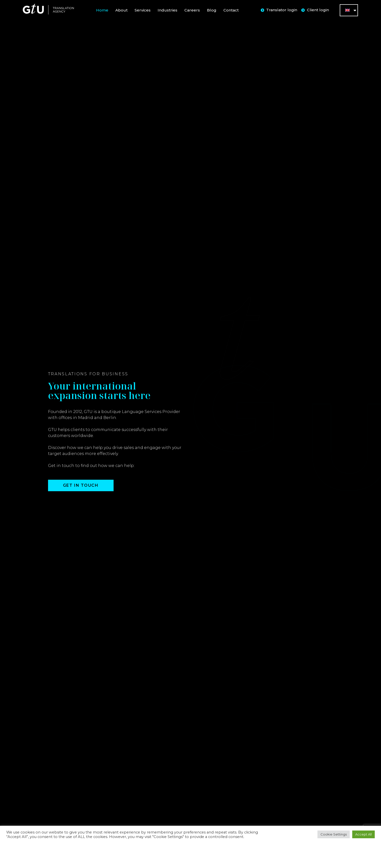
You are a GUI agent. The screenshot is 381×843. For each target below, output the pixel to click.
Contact (231, 10)
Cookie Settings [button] (333, 834)
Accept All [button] (363, 834)
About (121, 10)
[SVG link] (48, 9)
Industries (167, 10)
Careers (192, 10)
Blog (211, 10)
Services (143, 10)
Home (102, 10)
